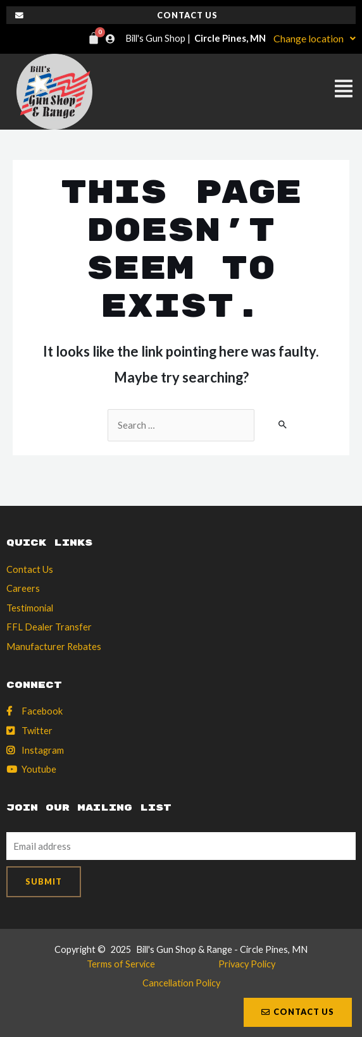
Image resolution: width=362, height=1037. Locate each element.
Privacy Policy (246, 964)
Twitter (37, 730)
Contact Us (29, 569)
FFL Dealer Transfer (49, 627)
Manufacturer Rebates (53, 646)
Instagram (43, 750)
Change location (314, 38)
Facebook (42, 711)
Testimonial (29, 608)
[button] (235, 91)
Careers (23, 588)
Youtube (39, 769)
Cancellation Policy (181, 983)
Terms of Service (121, 964)
